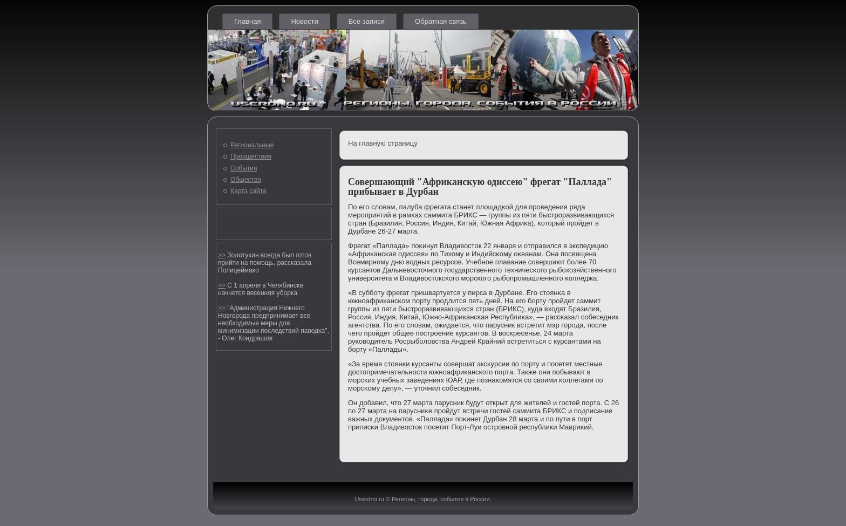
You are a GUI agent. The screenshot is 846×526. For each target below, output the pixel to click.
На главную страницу (383, 143)
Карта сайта (248, 191)
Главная (247, 21)
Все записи (367, 21)
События (243, 168)
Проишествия (250, 156)
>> (222, 255)
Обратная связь (441, 21)
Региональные (252, 145)
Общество (245, 179)
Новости (304, 21)
